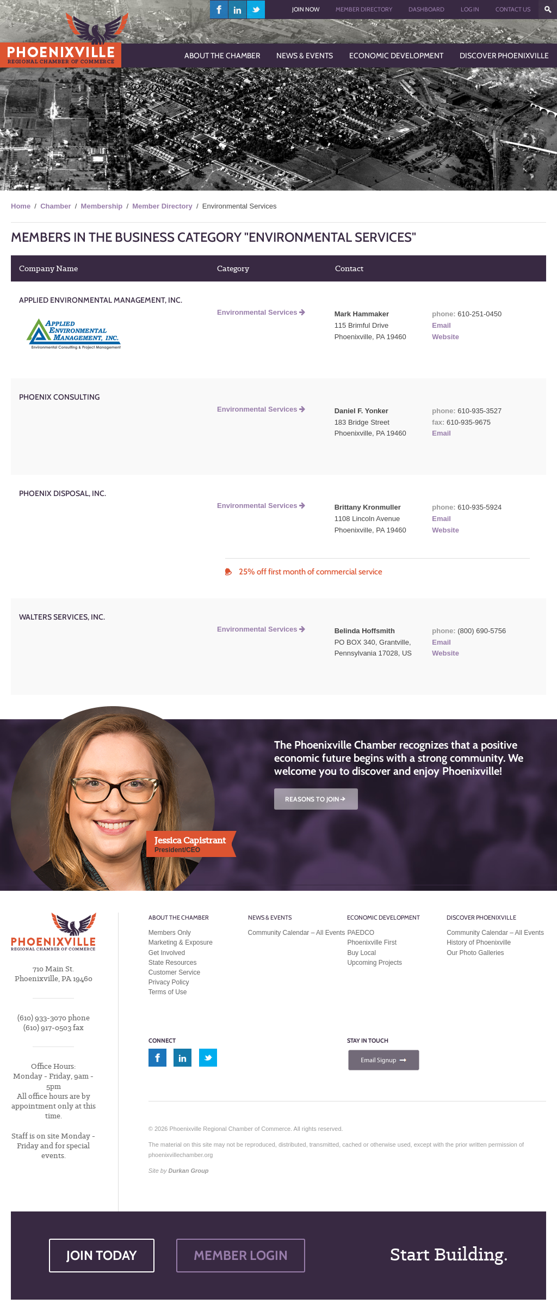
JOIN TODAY (101, 1255)
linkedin (237, 9)
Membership (102, 206)
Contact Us (513, 9)
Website (445, 336)
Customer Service (174, 972)
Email (441, 325)
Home (20, 206)
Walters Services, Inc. (62, 617)
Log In (470, 9)
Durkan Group (189, 1170)
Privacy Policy (168, 982)
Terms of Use (167, 992)
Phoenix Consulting (59, 397)
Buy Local (361, 953)
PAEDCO (360, 932)
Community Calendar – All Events (296, 932)
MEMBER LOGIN (241, 1255)
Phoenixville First (372, 942)
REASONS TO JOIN (316, 799)
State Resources (172, 962)
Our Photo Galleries (475, 953)
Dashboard (426, 9)
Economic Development (383, 917)
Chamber (55, 206)
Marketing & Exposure (180, 942)
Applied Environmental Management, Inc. (100, 300)
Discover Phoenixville (481, 917)
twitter (256, 9)
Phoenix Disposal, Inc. (62, 493)
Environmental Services (261, 312)
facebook (219, 9)
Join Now (305, 9)
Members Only (169, 932)
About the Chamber (178, 917)
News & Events (270, 917)
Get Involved (166, 953)
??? (548, 9)
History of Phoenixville (479, 942)
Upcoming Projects (374, 962)
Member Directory (364, 9)
